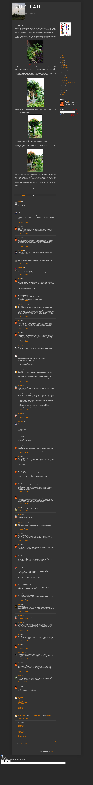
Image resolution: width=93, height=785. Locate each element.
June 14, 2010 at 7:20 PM (23, 222)
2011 (63, 62)
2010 (63, 64)
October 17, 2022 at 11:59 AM (23, 718)
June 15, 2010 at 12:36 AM (23, 417)
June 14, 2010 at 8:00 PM (23, 263)
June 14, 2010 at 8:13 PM (23, 274)
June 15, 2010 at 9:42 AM (23, 503)
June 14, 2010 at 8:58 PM (23, 316)
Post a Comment (19, 739)
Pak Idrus (20, 385)
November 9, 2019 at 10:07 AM (24, 710)
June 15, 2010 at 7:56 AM (23, 452)
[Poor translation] (8, 761)
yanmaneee (20, 695)
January (64, 92)
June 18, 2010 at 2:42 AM (23, 611)
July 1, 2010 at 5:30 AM (22, 681)
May (64, 85)
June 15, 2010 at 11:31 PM (23, 518)
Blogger (51, 751)
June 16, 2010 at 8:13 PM (23, 562)
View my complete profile (70, 105)
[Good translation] (3, 761)
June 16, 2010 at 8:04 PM (23, 550)
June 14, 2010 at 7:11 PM (23, 207)
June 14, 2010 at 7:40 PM (23, 233)
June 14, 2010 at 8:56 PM (23, 300)
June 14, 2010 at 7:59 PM (23, 255)
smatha (19, 714)
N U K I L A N (27, 7)
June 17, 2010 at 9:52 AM (23, 600)
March (64, 88)
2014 (63, 57)
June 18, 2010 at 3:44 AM (23, 618)
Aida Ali (19, 507)
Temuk (19, 226)
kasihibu (19, 566)
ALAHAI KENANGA (66, 78)
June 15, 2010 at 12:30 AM (23, 409)
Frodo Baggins (21, 421)
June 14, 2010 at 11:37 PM (23, 381)
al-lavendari (20, 210)
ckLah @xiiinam (21, 345)
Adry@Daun (20, 675)
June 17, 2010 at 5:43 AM (23, 579)
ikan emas (20, 354)
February (64, 90)
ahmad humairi (21, 267)
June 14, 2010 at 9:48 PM (23, 350)
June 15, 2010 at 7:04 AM (23, 441)
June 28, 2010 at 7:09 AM (23, 671)
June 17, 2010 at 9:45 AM (23, 589)
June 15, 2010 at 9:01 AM (23, 478)
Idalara (19, 604)
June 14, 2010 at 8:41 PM (23, 290)
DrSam (19, 201)
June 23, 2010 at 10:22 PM (23, 648)
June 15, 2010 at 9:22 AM (23, 491)
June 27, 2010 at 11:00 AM (23, 658)
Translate (63, 115)
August (64, 72)
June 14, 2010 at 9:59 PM (23, 365)
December (65, 65)
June (64, 75)
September (65, 70)
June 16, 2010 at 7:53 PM (23, 540)
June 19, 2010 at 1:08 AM (23, 640)
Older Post (53, 741)
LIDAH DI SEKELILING (66, 77)
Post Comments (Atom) (24, 743)
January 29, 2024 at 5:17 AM (23, 736)
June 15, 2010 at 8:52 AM (23, 466)
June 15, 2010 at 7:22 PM (23, 510)
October (64, 69)
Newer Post (17, 741)
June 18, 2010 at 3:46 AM (23, 630)
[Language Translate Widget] (67, 112)
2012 (63, 60)
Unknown (20, 369)
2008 (63, 96)
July (64, 74)
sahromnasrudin (21, 259)
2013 (63, 59)
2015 (63, 55)
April (64, 87)
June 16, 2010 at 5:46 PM (23, 529)
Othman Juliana (21, 652)
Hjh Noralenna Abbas (22, 304)
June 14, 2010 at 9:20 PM (23, 341)
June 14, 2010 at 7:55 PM (23, 246)
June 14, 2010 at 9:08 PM (23, 328)
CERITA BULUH (65, 80)
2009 (63, 94)
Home (35, 741)
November (65, 67)
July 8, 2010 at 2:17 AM (22, 692)
